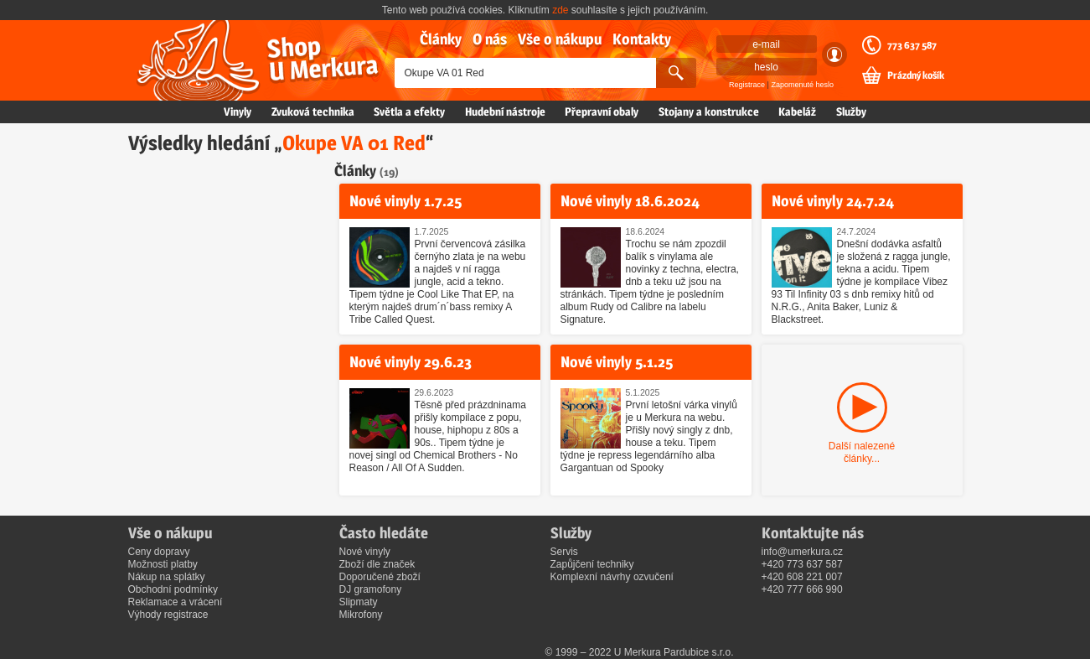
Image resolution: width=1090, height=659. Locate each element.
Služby (851, 111)
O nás (490, 39)
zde (560, 10)
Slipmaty (358, 602)
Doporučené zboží (380, 577)
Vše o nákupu (560, 39)
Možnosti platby (163, 564)
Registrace (747, 84)
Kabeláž (797, 111)
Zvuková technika (312, 111)
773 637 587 (912, 45)
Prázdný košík (915, 75)
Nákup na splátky (166, 577)
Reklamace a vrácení (175, 602)
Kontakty (641, 39)
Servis (564, 552)
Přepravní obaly (601, 111)
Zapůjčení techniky (592, 564)
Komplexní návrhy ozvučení (612, 577)
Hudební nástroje (505, 111)
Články (441, 39)
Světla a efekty (409, 111)
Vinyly (237, 111)
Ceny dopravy (159, 552)
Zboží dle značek (377, 564)
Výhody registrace (168, 614)
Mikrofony (361, 614)
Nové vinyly (364, 552)
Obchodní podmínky (173, 589)
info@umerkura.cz (803, 552)
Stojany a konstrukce (709, 111)
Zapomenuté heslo (802, 84)
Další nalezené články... (862, 452)
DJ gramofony (370, 589)
